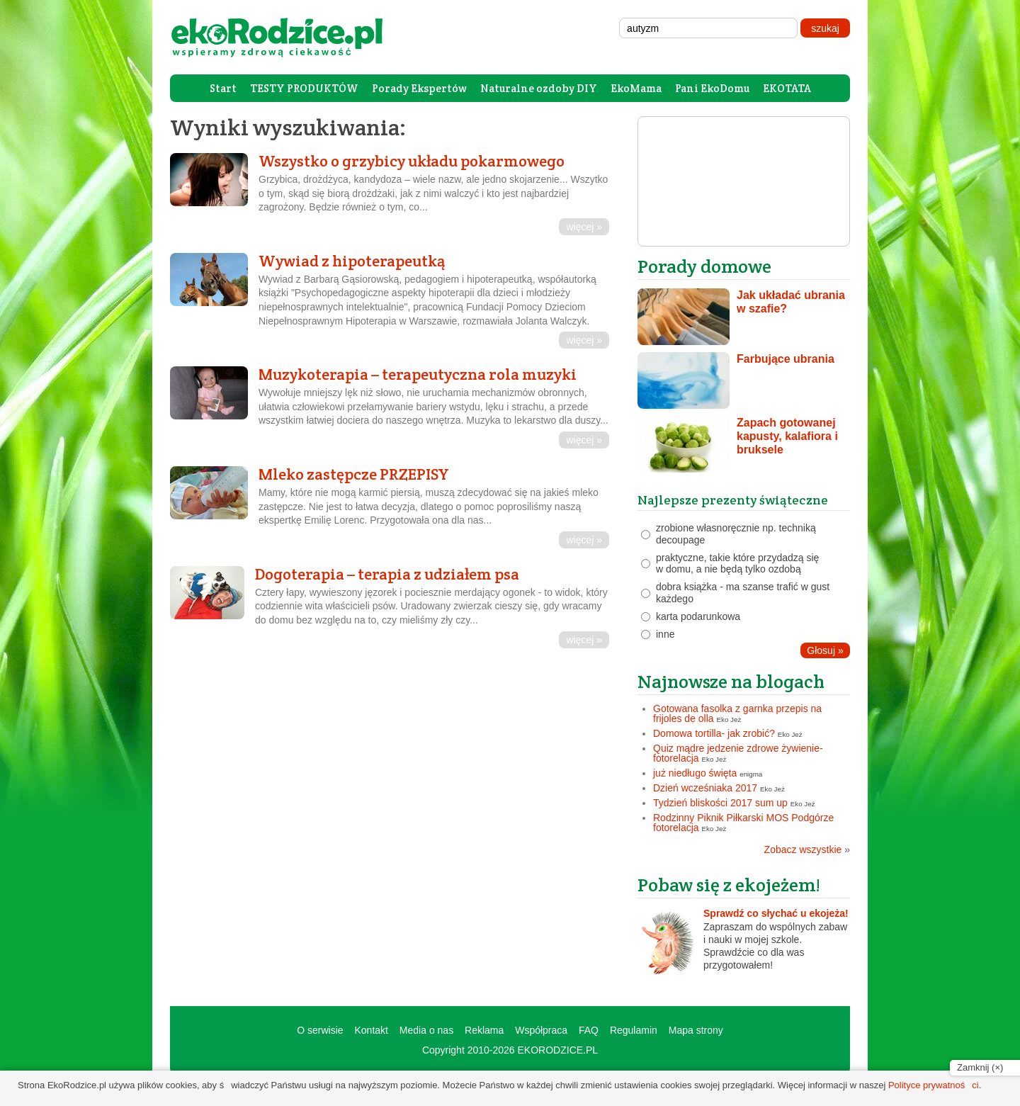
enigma (751, 774)
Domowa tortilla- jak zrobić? (714, 733)
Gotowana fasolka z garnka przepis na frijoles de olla (737, 713)
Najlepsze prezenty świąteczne (733, 500)
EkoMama (636, 88)
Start (223, 88)
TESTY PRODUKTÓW (304, 88)
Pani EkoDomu (712, 88)
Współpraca (541, 1030)
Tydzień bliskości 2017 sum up (720, 802)
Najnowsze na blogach (731, 681)
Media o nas (426, 1030)
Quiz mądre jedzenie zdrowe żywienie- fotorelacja (738, 753)
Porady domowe (704, 266)
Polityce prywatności (933, 1085)
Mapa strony (696, 1030)
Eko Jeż (729, 719)
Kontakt (370, 1030)
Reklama (484, 1030)
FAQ (589, 1030)
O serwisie (320, 1030)
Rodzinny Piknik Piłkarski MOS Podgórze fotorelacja (743, 822)
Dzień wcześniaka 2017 (705, 788)
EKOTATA (787, 88)
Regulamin (633, 1030)
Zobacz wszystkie (807, 849)
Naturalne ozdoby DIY (538, 88)
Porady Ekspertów (419, 88)
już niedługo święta (695, 773)
